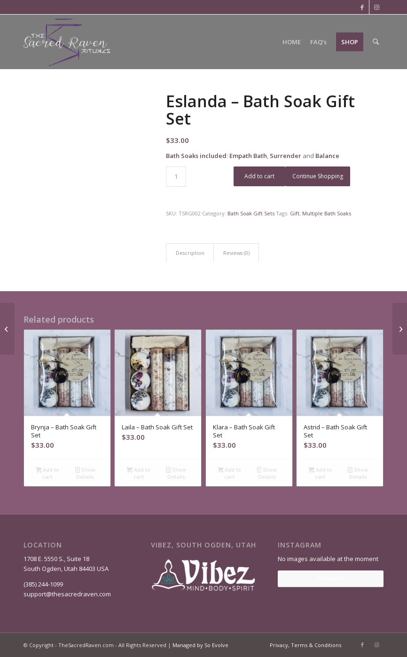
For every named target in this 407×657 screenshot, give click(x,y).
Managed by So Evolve (200, 645)
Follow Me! (331, 578)
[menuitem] (291, 42)
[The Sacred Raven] (67, 42)
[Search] (376, 42)
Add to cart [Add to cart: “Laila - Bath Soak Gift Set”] (138, 473)
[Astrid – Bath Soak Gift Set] (7, 329)
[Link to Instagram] (376, 7)
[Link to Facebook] (362, 7)
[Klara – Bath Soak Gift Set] (399, 329)
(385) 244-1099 (43, 584)
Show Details (85, 473)
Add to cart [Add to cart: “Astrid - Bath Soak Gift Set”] (320, 473)
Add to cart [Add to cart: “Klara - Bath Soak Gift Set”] (230, 473)
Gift (294, 213)
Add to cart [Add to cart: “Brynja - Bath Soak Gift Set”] (48, 473)
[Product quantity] (176, 176)
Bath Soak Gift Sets (250, 213)
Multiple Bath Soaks (326, 213)
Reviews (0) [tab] (236, 252)
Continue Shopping (317, 176)
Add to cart (259, 176)
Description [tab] (190, 252)
